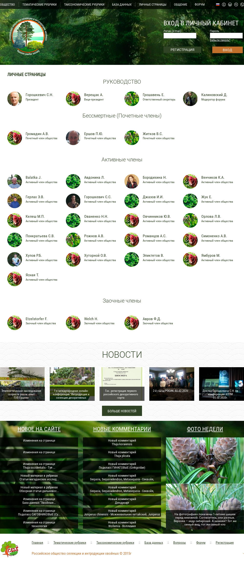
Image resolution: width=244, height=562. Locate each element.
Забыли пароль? (220, 40)
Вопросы (179, 542)
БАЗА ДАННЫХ (122, 4)
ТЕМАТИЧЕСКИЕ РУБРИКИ (39, 4)
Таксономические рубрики (115, 542)
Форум (200, 542)
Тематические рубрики (69, 542)
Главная (37, 542)
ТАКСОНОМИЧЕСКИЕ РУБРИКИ (84, 4)
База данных (153, 542)
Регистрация (225, 542)
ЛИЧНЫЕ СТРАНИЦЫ (152, 4)
